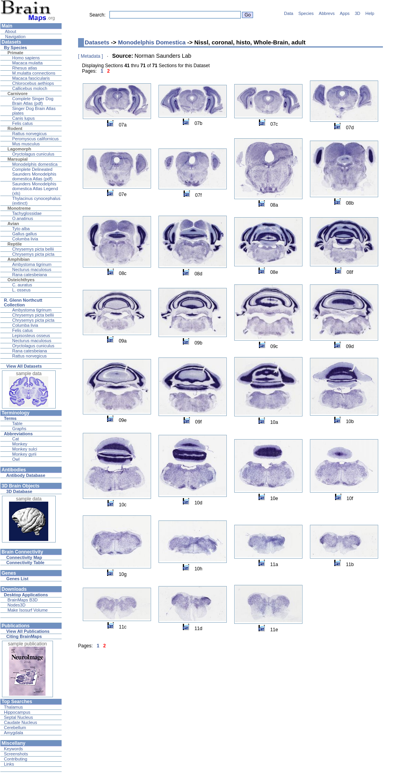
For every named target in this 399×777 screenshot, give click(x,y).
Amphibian (18, 259)
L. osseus (21, 290)
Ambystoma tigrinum (31, 264)
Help (369, 13)
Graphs (19, 428)
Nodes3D (16, 605)
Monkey (19, 444)
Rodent (14, 128)
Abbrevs (327, 13)
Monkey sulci (24, 449)
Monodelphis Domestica (152, 42)
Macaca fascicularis (31, 78)
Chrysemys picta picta (33, 254)
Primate (15, 52)
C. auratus (22, 284)
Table (17, 423)
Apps (345, 13)
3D (357, 13)
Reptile (14, 244)
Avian (13, 223)
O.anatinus (22, 218)
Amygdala (13, 732)
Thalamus (13, 707)
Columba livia (25, 238)
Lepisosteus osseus (31, 335)
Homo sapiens (26, 57)
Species (305, 13)
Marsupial (17, 159)
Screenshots (16, 753)
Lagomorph (19, 149)
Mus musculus (26, 143)
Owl (16, 459)
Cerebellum (15, 727)
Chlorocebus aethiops (33, 83)
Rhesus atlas (24, 68)
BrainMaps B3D (22, 599)
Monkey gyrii (24, 454)
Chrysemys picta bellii (33, 249)
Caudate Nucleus (20, 722)
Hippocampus (17, 712)
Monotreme (19, 208)
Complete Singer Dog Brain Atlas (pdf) (32, 101)
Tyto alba (21, 228)
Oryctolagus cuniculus (33, 154)
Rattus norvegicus (29, 133)
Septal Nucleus (18, 717)
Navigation (15, 36)
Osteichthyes (21, 279)
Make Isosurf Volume (27, 610)
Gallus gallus (24, 233)
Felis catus (22, 123)
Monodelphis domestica (35, 164)
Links (9, 764)
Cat (15, 438)
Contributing (15, 759)
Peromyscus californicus (35, 138)
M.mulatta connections (33, 73)
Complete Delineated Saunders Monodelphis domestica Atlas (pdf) (34, 174)
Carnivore (17, 93)
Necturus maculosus (31, 269)
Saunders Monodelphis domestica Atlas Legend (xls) (35, 188)
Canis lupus (23, 118)
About (10, 31)
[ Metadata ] (90, 56)
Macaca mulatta (27, 62)
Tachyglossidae (27, 213)
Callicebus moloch (29, 88)
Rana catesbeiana (29, 274)
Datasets (97, 42)
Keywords (13, 748)
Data (288, 13)
